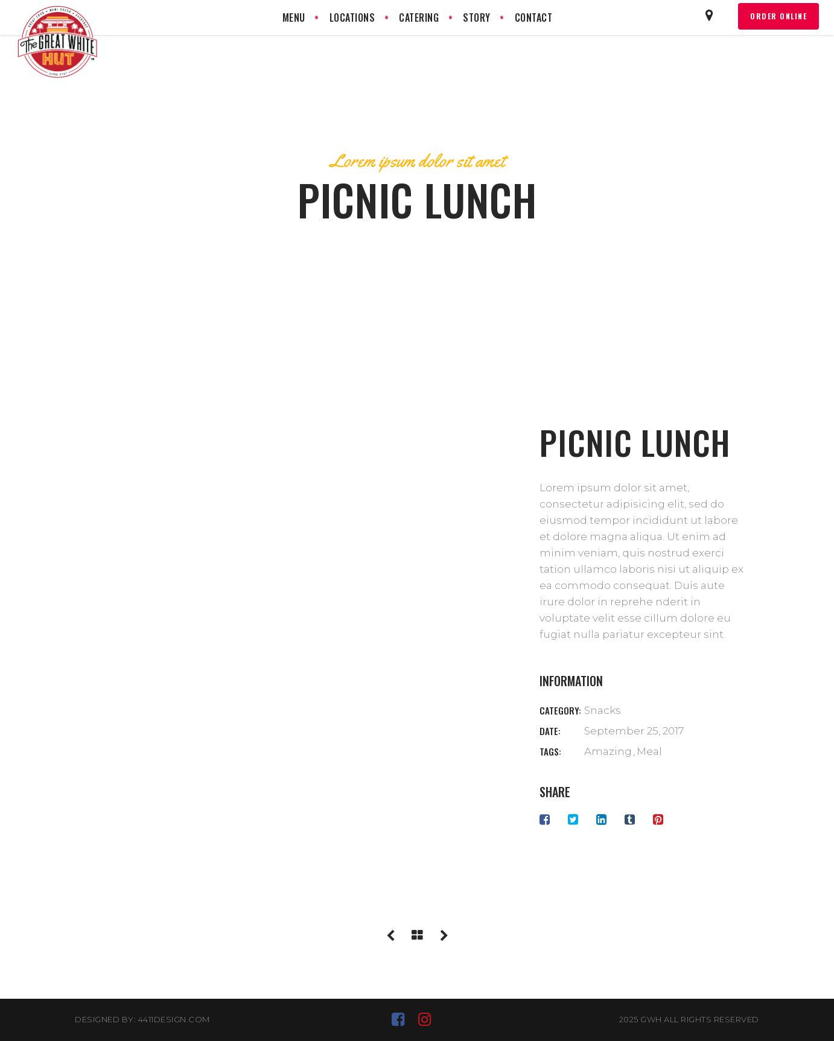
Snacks (602, 710)
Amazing (608, 751)
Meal (649, 751)
